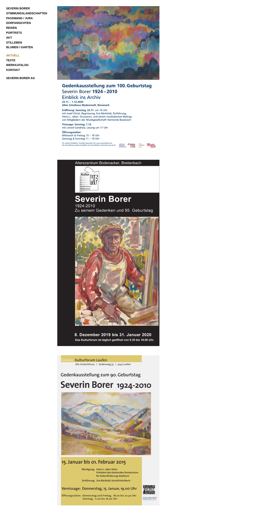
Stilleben (14, 42)
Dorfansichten (18, 23)
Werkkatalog (17, 65)
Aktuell (12, 55)
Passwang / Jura (19, 18)
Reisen (11, 27)
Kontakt (13, 70)
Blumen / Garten (19, 47)
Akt (9, 37)
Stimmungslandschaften (26, 13)
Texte (10, 60)
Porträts (14, 32)
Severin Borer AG (20, 78)
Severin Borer (18, 8)
